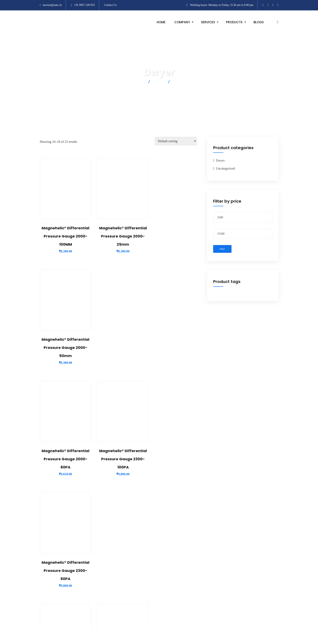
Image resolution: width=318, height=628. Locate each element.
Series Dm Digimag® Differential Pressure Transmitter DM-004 (172, 459)
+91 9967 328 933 (84, 5)
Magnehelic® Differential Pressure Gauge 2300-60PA (172, 347)
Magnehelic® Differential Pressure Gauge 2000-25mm (118, 236)
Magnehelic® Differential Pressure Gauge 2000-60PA (64, 347)
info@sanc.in (130, 582)
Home (161, 22)
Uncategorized (225, 168)
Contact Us (110, 5)
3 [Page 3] (128, 506)
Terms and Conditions (217, 558)
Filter (222, 248)
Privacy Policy (212, 591)
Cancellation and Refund (219, 580)
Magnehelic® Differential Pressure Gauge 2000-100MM (64, 236)
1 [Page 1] (108, 506)
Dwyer (220, 160)
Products (234, 22)
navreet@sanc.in (52, 5)
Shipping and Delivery (218, 569)
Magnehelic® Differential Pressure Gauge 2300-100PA (118, 347)
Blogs (259, 22)
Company (182, 22)
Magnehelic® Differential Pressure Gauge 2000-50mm (172, 236)
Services (208, 22)
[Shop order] (176, 141)
